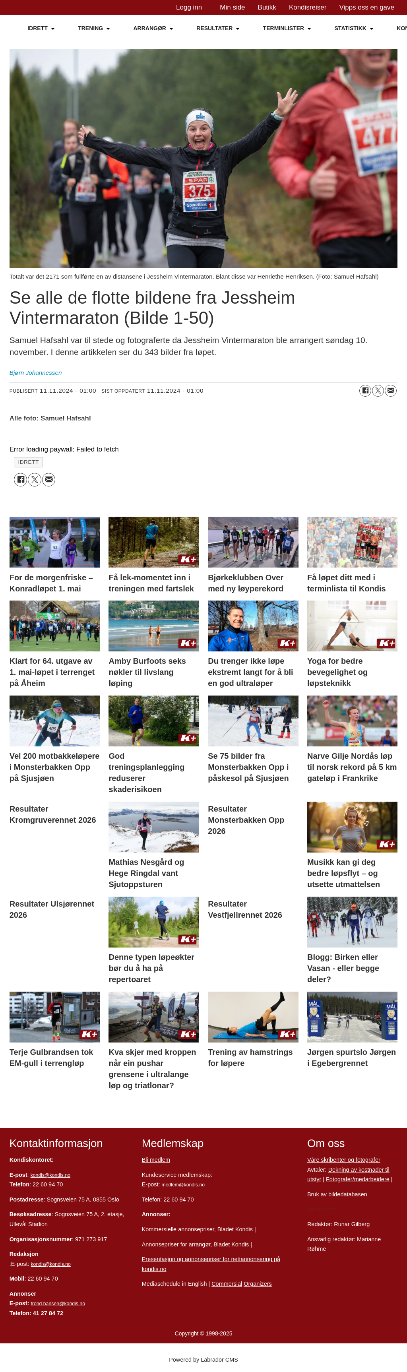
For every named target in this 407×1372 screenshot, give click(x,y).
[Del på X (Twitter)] (378, 391)
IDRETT (37, 28)
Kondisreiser (308, 7)
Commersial (226, 1284)
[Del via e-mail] (391, 391)
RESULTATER (214, 28)
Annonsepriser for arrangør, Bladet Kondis (195, 1244)
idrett (28, 462)
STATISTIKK (350, 28)
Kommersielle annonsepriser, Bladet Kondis (198, 1229)
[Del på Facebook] (365, 391)
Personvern (322, 1209)
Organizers (258, 1284)
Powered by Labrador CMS (203, 1359)
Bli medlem (156, 1160)
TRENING (90, 28)
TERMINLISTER (283, 28)
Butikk (267, 7)
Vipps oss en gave (366, 7)
